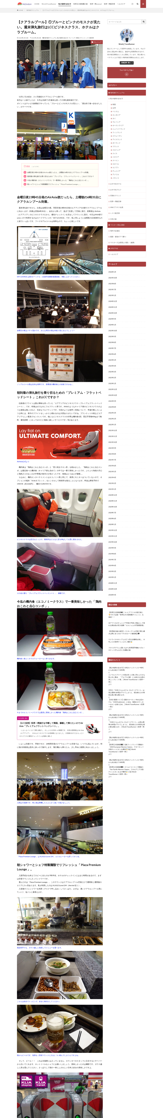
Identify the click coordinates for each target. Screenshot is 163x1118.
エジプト (116, 167)
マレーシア (71, 38)
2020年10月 (112, 507)
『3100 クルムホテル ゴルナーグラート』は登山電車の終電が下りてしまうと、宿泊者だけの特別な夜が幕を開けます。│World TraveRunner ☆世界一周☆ (126, 725)
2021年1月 (112, 489)
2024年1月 (112, 325)
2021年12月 (112, 430)
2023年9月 (112, 336)
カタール (116, 164)
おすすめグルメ (115, 190)
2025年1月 (112, 295)
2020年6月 (112, 518)
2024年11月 (112, 307)
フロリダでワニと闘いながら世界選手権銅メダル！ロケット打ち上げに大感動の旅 (126, 649)
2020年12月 (112, 495)
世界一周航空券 (109, 4)
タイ (114, 118)
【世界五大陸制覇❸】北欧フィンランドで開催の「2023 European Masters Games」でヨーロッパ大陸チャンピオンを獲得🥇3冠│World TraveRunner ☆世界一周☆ (125, 748)
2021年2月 (112, 483)
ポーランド (116, 143)
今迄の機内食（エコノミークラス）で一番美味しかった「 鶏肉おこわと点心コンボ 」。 (57, 180)
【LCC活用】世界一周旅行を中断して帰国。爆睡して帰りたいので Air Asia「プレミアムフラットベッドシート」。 (51, 724)
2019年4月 (112, 565)
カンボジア (116, 115)
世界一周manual (96, 4)
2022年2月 (112, 419)
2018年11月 (112, 583)
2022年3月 (112, 413)
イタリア (116, 157)
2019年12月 (112, 530)
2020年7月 (112, 513)
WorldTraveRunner (49, 4)
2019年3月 (112, 571)
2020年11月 (112, 501)
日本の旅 (113, 219)
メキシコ (116, 178)
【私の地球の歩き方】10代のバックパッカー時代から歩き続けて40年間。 (126, 669)
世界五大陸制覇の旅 (80, 4)
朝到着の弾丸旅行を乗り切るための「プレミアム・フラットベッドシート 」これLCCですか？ (59, 176)
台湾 (114, 108)
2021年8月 (112, 454)
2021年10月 (112, 442)
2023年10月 (112, 331)
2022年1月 (112, 424)
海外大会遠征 (115, 231)
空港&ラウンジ (80, 38)
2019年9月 (112, 548)
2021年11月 (112, 436)
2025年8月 (112, 284)
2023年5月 (112, 360)
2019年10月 (112, 542)
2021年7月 (112, 460)
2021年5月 (112, 471)
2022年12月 (112, 389)
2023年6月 (112, 354)
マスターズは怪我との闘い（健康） (123, 242)
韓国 (114, 104)
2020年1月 (112, 524)
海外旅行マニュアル (32, 10)
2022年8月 (112, 407)
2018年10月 (112, 589)
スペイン (116, 160)
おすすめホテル (115, 184)
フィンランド (117, 132)
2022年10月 (112, 395)
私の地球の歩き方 (64, 4)
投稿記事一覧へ (126, 62)
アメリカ (116, 174)
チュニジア (116, 171)
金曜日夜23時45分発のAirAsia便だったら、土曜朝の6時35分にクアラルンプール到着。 (57, 172)
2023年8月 (112, 342)
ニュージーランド (119, 129)
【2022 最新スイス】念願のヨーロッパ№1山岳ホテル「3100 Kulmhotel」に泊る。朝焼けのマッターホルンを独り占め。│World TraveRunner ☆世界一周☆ (126, 703)
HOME (36, 4)
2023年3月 (112, 372)
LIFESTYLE (114, 248)
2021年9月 (112, 448)
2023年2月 (112, 378)
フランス (116, 146)
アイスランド (117, 139)
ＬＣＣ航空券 (90, 38)
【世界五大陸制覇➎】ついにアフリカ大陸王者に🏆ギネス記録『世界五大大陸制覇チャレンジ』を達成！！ (126, 614)
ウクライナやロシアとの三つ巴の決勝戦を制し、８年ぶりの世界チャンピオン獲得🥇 (126, 640)
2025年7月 (112, 289)
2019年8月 (112, 554)
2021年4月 (112, 477)
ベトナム (116, 111)
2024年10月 (112, 313)
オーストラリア (118, 125)
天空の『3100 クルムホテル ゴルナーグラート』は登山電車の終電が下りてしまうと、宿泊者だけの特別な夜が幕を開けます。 (126, 692)
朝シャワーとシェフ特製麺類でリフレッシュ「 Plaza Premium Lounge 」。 (52, 184)
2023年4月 (112, 366)
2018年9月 (112, 595)
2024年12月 (112, 301)
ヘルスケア (121, 4)
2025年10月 (112, 278)
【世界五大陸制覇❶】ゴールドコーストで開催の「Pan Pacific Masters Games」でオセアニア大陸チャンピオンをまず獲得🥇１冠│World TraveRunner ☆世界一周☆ (126, 770)
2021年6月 (112, 466)
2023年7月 (112, 348)
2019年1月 (112, 577)
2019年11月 (112, 536)
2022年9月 (112, 401)
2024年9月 (112, 319)
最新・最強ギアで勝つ (118, 237)
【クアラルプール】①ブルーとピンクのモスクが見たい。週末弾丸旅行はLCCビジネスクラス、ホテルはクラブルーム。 (78, 10)
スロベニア (116, 150)
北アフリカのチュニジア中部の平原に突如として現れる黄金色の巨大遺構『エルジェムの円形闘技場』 (126, 624)
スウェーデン (117, 136)
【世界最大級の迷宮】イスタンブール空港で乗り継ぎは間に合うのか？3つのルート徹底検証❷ (126, 632)
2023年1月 (112, 383)
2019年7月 (112, 560)
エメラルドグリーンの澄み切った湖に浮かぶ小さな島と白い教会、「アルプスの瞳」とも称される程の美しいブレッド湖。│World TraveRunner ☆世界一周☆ (126, 678)
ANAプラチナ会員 (116, 207)
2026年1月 (112, 272)
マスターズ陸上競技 (117, 225)
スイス (115, 153)
